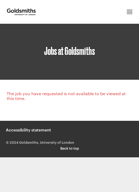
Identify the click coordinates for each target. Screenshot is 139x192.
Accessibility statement (28, 130)
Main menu (129, 12)
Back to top (69, 148)
